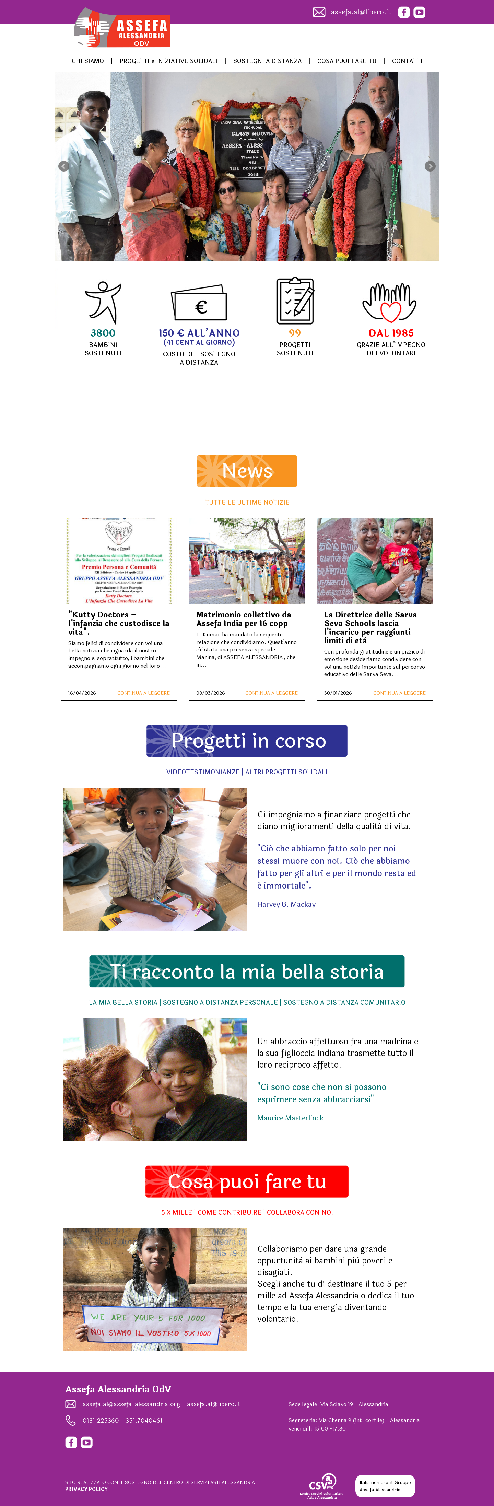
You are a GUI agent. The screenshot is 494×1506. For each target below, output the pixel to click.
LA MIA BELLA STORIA (123, 1003)
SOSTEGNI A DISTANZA (267, 61)
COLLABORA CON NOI (300, 1212)
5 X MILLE (176, 1212)
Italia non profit (376, 1482)
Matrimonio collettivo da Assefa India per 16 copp (243, 619)
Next (430, 166)
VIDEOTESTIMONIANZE (203, 772)
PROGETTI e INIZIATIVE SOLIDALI (168, 61)
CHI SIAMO (88, 61)
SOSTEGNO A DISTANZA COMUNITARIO (344, 1003)
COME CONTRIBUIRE (229, 1212)
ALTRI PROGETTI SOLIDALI (286, 772)
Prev (63, 166)
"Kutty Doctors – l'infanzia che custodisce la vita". (118, 623)
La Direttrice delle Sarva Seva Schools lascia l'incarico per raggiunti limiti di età (370, 628)
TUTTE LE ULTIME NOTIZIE (247, 502)
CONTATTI (407, 61)
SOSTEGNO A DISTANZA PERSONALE (220, 1003)
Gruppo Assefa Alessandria (385, 1486)
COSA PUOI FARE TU (346, 61)
